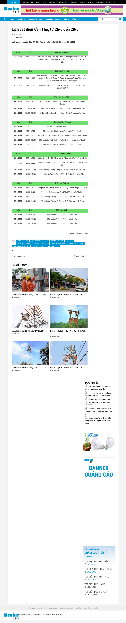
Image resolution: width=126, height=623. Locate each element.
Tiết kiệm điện (63, 2)
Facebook (80, 257)
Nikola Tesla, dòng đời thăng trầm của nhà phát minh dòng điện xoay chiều (97, 402)
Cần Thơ (69, 241)
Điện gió (25, 2)
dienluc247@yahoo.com (54, 614)
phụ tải (90, 2)
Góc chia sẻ (33, 19)
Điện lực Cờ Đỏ (53, 246)
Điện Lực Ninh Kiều (24, 243)
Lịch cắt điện (23, 241)
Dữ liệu (66, 19)
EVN (44, 2)
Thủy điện (74, 2)
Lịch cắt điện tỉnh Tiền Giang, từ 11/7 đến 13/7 (29, 368)
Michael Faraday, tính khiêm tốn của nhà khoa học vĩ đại (97, 388)
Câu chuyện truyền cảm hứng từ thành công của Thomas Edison (98, 394)
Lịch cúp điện (36, 241)
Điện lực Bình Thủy (58, 243)
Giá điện (75, 19)
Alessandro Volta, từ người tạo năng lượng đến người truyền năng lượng (98, 420)
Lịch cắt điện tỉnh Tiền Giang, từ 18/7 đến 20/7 (29, 295)
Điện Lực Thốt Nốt (41, 243)
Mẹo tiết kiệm (21, 19)
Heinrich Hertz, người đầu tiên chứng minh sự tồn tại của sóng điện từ (98, 411)
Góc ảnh (58, 19)
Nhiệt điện (52, 2)
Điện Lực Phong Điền (21, 246)
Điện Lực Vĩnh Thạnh (76, 243)
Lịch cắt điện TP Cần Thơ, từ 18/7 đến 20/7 (66, 295)
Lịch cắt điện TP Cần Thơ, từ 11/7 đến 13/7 (66, 368)
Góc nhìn (10, 19)
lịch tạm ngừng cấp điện (54, 241)
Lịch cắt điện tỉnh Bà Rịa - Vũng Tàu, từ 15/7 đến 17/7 (68, 332)
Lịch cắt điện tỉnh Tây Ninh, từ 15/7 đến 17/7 (28, 331)
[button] (109, 2)
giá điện (82, 2)
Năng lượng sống (46, 19)
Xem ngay (99, 536)
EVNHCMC (99, 2)
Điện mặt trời (35, 2)
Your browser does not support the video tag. (99, 506)
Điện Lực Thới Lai (38, 246)
